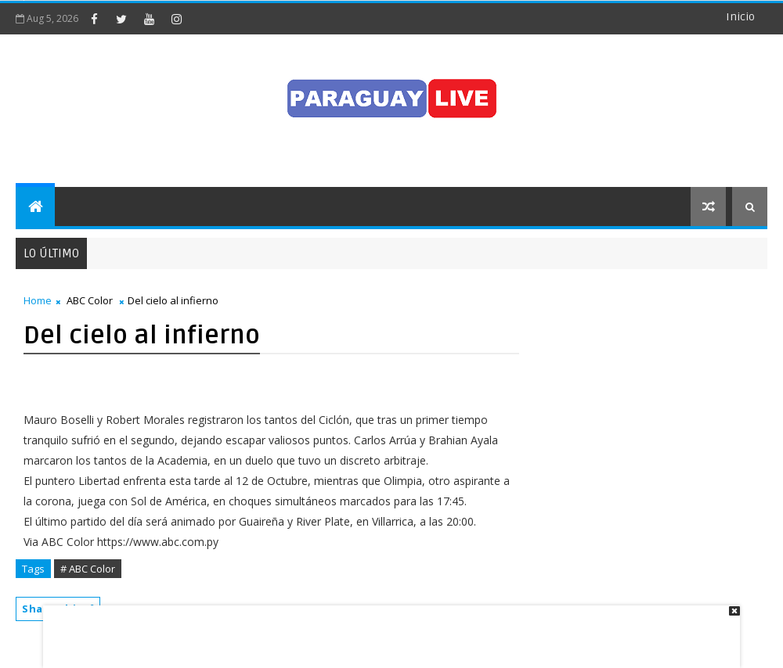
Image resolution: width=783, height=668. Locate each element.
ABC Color (90, 300)
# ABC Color (87, 569)
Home (37, 300)
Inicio (740, 16)
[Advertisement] (386, 628)
